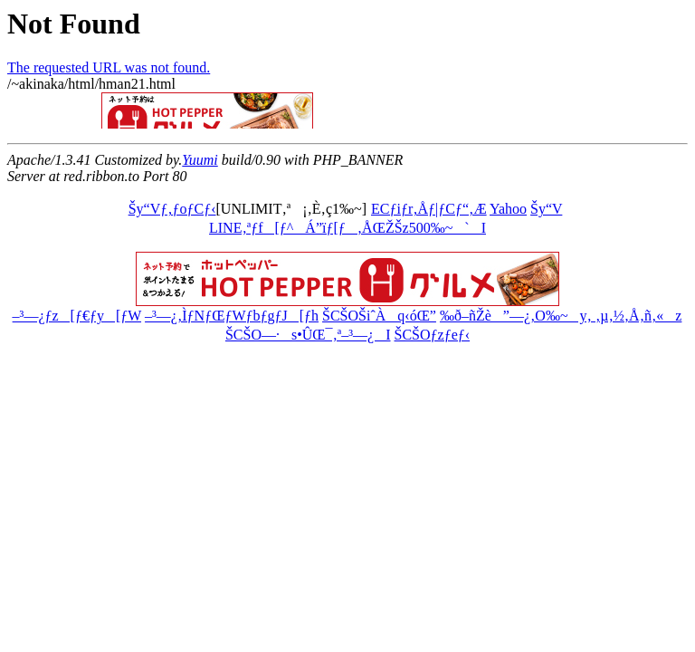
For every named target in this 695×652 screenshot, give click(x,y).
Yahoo (508, 208)
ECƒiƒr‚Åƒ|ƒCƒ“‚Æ (429, 208)
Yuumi (199, 160)
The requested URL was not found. (108, 67)
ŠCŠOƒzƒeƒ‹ (433, 334)
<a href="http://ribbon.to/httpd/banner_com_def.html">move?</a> (278, 110)
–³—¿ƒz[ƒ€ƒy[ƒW (77, 315)
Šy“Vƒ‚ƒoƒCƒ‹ (172, 208)
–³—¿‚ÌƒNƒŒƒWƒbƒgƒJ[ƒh (232, 315)
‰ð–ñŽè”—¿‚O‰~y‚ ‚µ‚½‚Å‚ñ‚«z (560, 315)
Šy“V (546, 208)
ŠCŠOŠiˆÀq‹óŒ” (379, 315)
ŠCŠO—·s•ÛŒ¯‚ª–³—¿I (308, 334)
